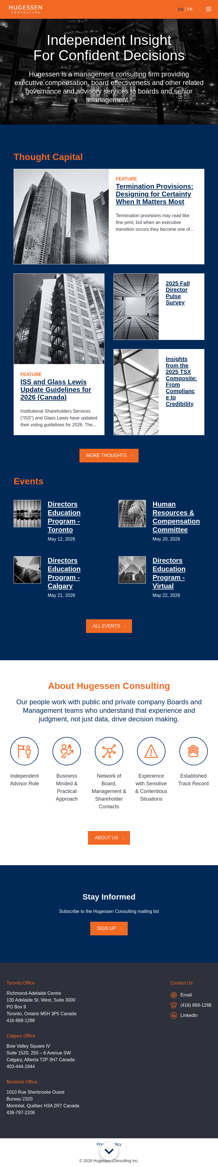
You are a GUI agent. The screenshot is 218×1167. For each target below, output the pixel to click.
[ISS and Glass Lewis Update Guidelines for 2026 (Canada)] (59, 318)
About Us (110, 837)
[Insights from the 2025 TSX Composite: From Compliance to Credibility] (136, 392)
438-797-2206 (21, 1112)
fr (189, 9)
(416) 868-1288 (190, 1006)
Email (190, 994)
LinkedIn (184, 1015)
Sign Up (110, 928)
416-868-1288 (21, 1020)
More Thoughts (109, 455)
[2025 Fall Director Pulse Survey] (136, 306)
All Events (110, 626)
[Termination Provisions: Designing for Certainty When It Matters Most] (61, 216)
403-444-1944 (21, 1066)
